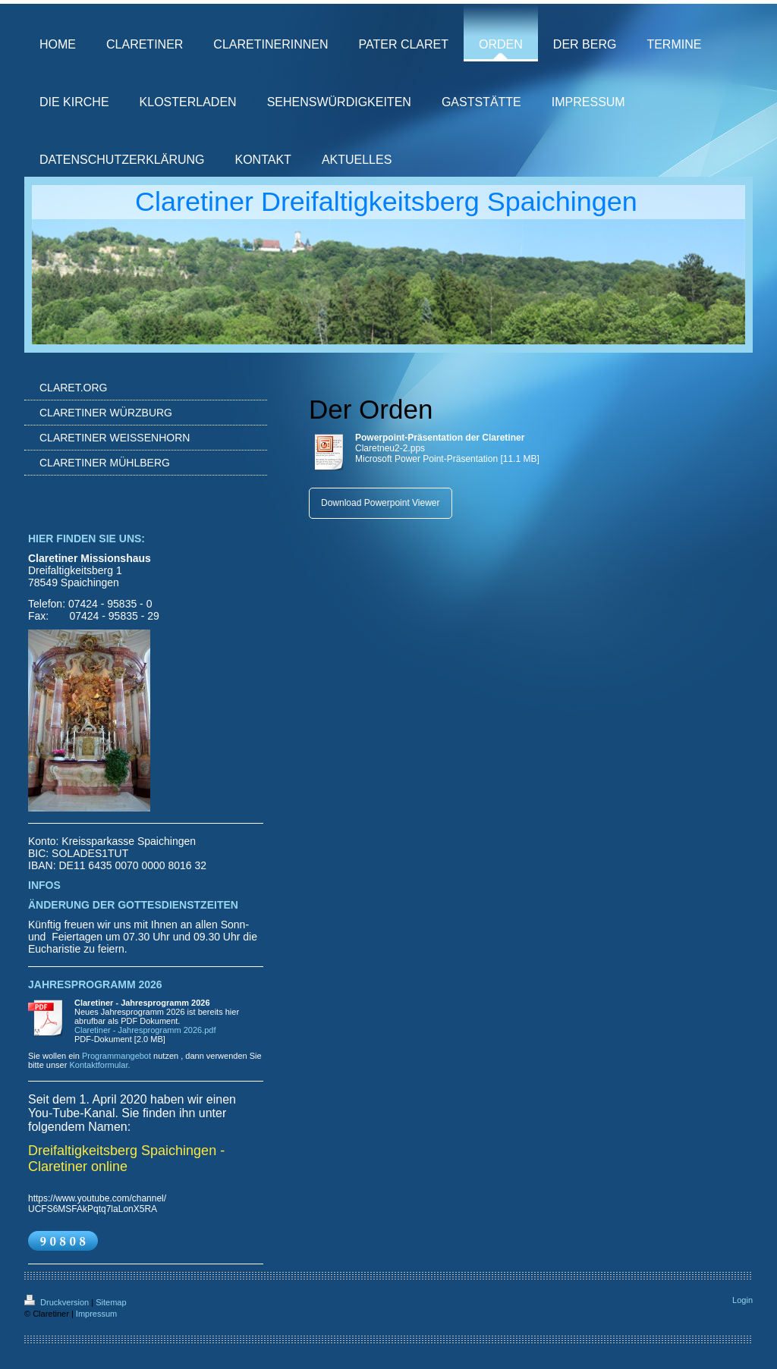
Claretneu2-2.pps (390, 448)
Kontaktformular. (99, 1064)
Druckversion (57, 1302)
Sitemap (111, 1302)
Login (742, 1300)
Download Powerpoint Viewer (380, 503)
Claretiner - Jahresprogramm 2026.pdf (144, 1030)
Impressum (96, 1313)
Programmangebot (116, 1055)
